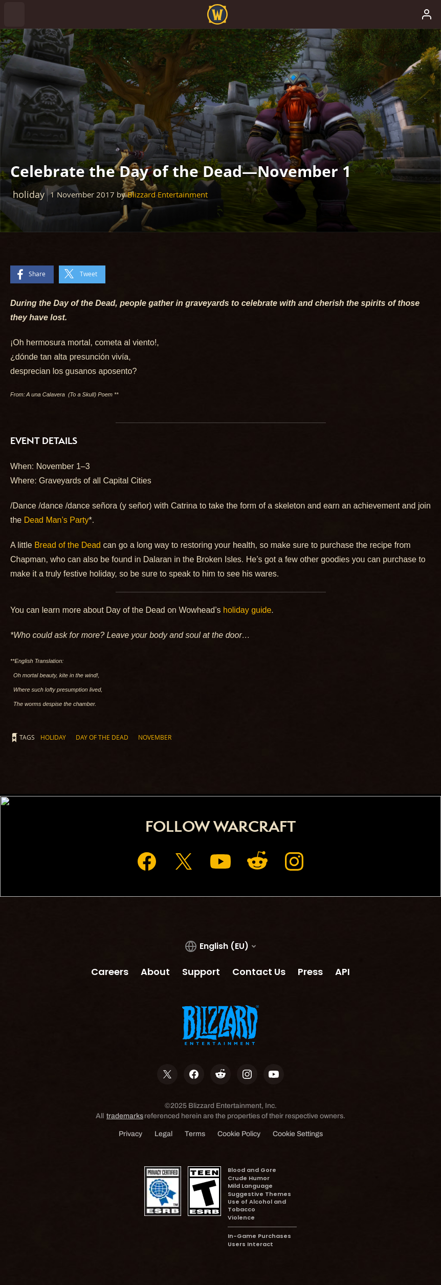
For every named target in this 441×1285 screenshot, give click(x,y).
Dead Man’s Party (56, 520)
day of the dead (102, 737)
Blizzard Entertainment (167, 195)
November (154, 737)
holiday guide (247, 610)
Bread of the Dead (67, 545)
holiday (53, 737)
